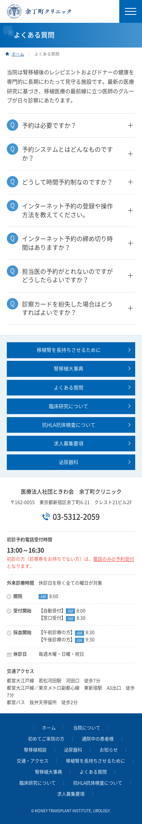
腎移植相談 (35, 750)
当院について (86, 728)
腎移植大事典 (68, 368)
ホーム (18, 54)
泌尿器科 (68, 462)
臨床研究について (68, 406)
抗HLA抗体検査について (68, 424)
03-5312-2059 (76, 517)
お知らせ (109, 750)
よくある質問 (68, 387)
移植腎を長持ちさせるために (69, 350)
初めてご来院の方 (46, 739)
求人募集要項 (68, 443)
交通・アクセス (32, 761)
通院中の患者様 (98, 739)
